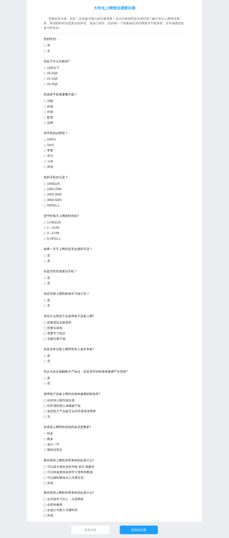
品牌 (50, 122)
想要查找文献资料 (59, 322)
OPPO (51, 139)
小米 (50, 161)
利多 (50, 433)
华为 (50, 155)
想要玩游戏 (54, 328)
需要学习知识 (56, 333)
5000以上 (53, 205)
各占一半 (53, 444)
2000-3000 (54, 194)
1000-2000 (54, 189)
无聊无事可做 (56, 338)
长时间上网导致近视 (61, 400)
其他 (50, 166)
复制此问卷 (138, 529)
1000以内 (53, 183)
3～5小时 (53, 233)
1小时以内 (54, 222)
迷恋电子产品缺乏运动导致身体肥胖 (71, 411)
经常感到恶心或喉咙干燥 (64, 405)
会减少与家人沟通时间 (62, 510)
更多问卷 (90, 529)
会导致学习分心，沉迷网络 (65, 499)
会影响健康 (54, 504)
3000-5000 (54, 200)
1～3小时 (53, 227)
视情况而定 (54, 449)
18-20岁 (52, 73)
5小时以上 (54, 238)
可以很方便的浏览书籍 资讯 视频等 (71, 466)
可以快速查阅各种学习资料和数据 (70, 472)
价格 (50, 106)
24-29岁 (52, 84)
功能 (50, 101)
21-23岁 (52, 78)
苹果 (50, 150)
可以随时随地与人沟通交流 (65, 477)
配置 (50, 117)
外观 (50, 111)
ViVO (50, 145)
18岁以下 (53, 67)
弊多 (50, 439)
